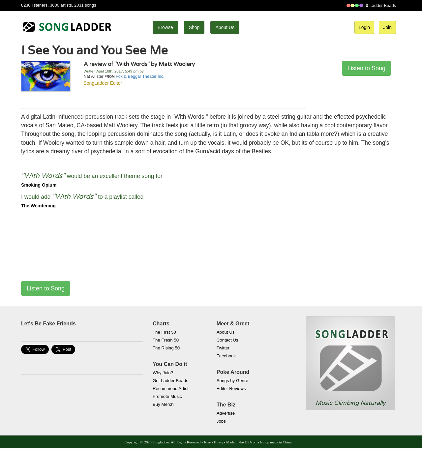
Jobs (221, 421)
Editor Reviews (231, 388)
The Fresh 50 (166, 340)
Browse (165, 27)
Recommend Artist (171, 388)
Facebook (226, 355)
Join (387, 27)
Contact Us (227, 340)
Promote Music (167, 396)
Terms (207, 442)
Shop (194, 27)
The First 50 (164, 332)
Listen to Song (366, 68)
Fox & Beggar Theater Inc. (140, 76)
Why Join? (163, 372)
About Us (224, 27)
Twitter (223, 347)
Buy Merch (163, 404)
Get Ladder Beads (170, 380)
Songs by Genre (232, 380)
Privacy (218, 442)
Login (364, 27)
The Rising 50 (166, 347)
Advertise (226, 413)
